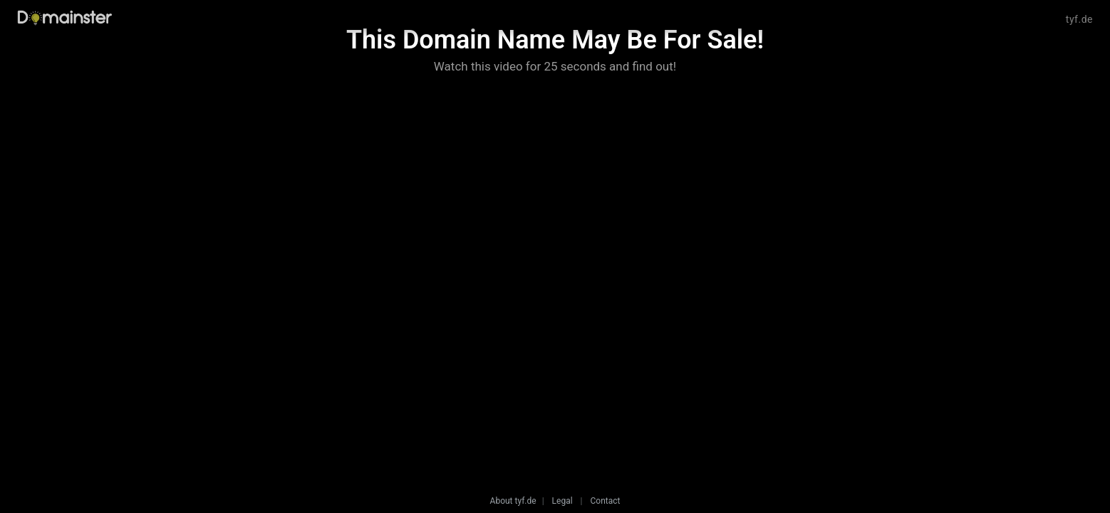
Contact (605, 501)
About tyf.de (513, 501)
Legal (562, 501)
